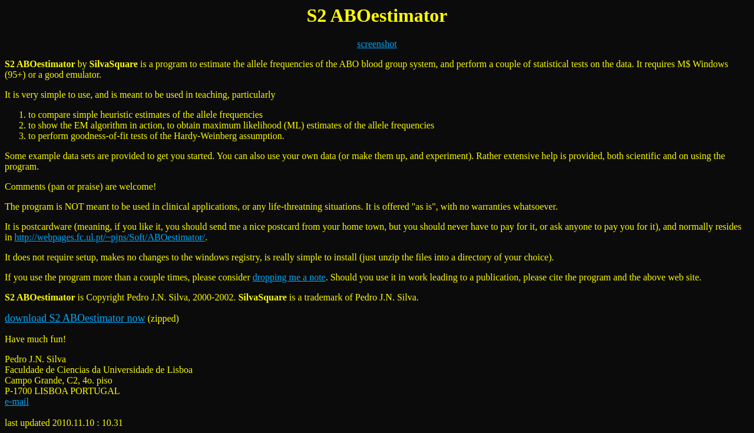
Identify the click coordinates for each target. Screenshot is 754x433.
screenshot (377, 44)
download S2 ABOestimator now (75, 318)
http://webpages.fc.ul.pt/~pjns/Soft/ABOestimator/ (109, 237)
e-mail (17, 401)
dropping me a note (289, 277)
